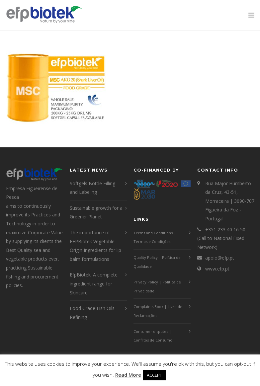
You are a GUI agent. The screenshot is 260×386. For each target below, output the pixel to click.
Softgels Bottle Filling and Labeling (92, 187)
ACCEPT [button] (154, 375)
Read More (128, 374)
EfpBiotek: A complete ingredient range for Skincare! (94, 283)
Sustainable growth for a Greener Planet (96, 212)
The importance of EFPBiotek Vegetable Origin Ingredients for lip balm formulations (95, 245)
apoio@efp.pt (219, 258)
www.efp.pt (217, 269)
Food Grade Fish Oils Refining (92, 312)
